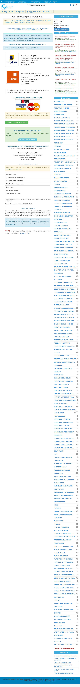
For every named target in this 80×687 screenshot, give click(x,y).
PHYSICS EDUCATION (61, 527)
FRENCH (57, 352)
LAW (55, 454)
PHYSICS (57, 524)
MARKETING (58, 473)
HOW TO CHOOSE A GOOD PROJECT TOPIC (64, 670)
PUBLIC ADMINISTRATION (63, 549)
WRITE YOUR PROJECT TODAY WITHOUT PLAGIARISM (65, 659)
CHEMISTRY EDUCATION (62, 213)
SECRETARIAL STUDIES (62, 581)
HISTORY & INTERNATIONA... (64, 397)
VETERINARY (58, 635)
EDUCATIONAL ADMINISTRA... (64, 289)
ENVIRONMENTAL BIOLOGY (63, 314)
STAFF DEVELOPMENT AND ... (64, 603)
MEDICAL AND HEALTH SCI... (64, 495)
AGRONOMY (58, 143)
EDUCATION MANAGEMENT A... (64, 286)
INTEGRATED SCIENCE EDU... (64, 438)
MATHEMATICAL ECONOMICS (64, 479)
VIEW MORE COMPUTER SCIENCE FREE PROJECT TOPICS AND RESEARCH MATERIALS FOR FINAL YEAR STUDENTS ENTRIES (28, 29)
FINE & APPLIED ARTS (61, 337)
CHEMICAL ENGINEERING (63, 206)
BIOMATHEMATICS (60, 181)
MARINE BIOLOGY (60, 467)
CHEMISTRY (58, 210)
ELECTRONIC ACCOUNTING (63, 298)
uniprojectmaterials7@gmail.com (14, 169)
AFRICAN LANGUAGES (62, 117)
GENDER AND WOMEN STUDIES (65, 359)
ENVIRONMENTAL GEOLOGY (64, 321)
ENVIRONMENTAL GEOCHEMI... (64, 317)
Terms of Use (25, 233)
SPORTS (57, 600)
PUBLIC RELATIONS (61, 556)
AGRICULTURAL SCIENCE (63, 136)
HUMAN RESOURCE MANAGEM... (65, 410)
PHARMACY (58, 518)
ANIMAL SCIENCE (60, 152)
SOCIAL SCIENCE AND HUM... (64, 587)
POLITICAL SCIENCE (61, 530)
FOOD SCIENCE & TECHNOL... (64, 346)
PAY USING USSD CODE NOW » (27, 139)
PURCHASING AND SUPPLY (63, 559)
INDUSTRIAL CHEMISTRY (62, 419)
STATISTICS (58, 606)
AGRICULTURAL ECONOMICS (64, 124)
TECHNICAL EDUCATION (62, 619)
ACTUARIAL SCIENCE (61, 108)
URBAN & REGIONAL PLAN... (64, 632)
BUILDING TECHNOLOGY (62, 194)
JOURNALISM (58, 451)
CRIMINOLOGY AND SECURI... (64, 251)
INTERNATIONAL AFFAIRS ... (63, 441)
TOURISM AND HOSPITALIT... (64, 629)
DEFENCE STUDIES (60, 264)
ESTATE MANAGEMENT (62, 327)
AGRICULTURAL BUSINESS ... (64, 121)
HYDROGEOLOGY (60, 416)
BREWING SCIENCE (61, 187)
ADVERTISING (59, 114)
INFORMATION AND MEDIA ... (64, 429)
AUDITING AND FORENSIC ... (63, 165)
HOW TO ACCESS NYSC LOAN (63, 662)
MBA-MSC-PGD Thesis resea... (64, 645)
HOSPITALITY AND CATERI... (63, 406)
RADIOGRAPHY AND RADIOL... (64, 568)
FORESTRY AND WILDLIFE (63, 349)
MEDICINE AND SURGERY (63, 499)
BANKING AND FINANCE (62, 168)
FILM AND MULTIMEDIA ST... (63, 333)
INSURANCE (58, 435)
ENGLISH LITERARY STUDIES (64, 311)
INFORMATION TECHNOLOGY (64, 432)
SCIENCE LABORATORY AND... (64, 578)
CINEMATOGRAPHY (60, 222)
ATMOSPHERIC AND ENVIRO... (64, 162)
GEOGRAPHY (58, 365)
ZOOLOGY (57, 641)
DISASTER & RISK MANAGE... (64, 270)
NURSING (57, 508)
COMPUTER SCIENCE (61, 238)
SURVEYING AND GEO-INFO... (64, 610)
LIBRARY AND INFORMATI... (63, 457)
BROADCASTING (60, 190)
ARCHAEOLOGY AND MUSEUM (64, 156)
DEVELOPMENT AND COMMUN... (65, 267)
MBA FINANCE (59, 489)
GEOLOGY (57, 371)
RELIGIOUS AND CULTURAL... (64, 572)
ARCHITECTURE (59, 159)
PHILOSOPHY (58, 521)
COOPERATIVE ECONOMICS (63, 248)
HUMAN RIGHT (59, 413)
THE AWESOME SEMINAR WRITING (64, 673)
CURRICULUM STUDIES (62, 260)
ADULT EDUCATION (60, 111)
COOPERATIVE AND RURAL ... (64, 244)
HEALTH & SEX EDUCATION (63, 381)
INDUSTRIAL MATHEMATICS (63, 422)
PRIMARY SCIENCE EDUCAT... (64, 533)
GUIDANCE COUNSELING (62, 378)
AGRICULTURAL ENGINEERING (64, 127)
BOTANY (57, 184)
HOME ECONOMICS (60, 403)
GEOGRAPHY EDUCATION (63, 368)
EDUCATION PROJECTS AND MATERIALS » (67, 51)
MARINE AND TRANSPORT (63, 464)
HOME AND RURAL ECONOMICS (65, 400)
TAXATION (57, 613)
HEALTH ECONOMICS (61, 384)
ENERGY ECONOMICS (61, 305)
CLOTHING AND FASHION (62, 229)
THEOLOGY (58, 626)
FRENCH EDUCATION (61, 356)
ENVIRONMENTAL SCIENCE (63, 324)
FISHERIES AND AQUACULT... (64, 340)
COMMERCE (58, 232)
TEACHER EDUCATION (62, 616)
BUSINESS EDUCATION (62, 200)
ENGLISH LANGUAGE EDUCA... (64, 308)
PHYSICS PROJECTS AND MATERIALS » (66, 85)
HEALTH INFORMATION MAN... (64, 394)
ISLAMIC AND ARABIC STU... (63, 448)
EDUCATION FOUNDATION (63, 283)
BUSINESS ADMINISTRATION (64, 197)
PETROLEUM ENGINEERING (63, 514)
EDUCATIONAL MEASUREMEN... (65, 292)
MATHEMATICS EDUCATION (63, 486)
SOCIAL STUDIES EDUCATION (64, 591)
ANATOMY (57, 146)
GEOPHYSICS (58, 375)
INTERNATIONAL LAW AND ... (64, 445)
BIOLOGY (57, 175)
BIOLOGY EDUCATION (61, 178)
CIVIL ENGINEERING (61, 225)
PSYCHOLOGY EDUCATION (63, 546)
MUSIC (56, 505)
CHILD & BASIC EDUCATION (63, 216)
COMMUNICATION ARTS (62, 235)
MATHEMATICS (59, 483)
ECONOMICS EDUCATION (62, 276)
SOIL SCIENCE (59, 597)
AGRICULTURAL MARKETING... (64, 133)
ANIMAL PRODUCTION (61, 149)
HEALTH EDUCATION (61, 387)
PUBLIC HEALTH (59, 553)
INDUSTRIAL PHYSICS (61, 425)
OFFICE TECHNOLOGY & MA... (64, 511)
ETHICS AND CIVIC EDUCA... (63, 330)
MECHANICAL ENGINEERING (64, 492)
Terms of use (53, 680)
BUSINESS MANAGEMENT (63, 203)
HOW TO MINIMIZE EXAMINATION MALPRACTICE (63, 665)
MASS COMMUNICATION (62, 476)
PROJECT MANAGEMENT (62, 540)
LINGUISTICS (58, 460)
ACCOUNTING (59, 102)
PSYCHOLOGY (59, 543)
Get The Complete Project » (61, 29)
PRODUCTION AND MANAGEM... (65, 537)
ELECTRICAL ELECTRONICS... (64, 295)
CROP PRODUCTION (61, 254)
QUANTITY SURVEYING (62, 565)
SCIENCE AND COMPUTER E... (64, 575)
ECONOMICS (58, 273)
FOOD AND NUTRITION (62, 343)
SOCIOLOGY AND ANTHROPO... (64, 594)
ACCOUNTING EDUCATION (63, 105)
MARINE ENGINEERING (62, 470)
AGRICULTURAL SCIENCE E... (64, 140)
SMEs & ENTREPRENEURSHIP (64, 584)
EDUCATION (58, 279)
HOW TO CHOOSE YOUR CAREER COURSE (66, 656)
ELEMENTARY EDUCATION (63, 302)
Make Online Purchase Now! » (16, 122)
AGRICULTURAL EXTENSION (64, 130)
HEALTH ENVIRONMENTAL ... (64, 391)
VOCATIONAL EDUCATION (63, 638)
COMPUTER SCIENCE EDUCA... (64, 241)
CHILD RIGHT (58, 219)
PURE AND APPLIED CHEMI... (64, 562)
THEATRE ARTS (59, 622)
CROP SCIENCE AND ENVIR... (64, 257)
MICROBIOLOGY (59, 502)
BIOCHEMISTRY (59, 171)
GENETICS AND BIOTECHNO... (64, 362)
